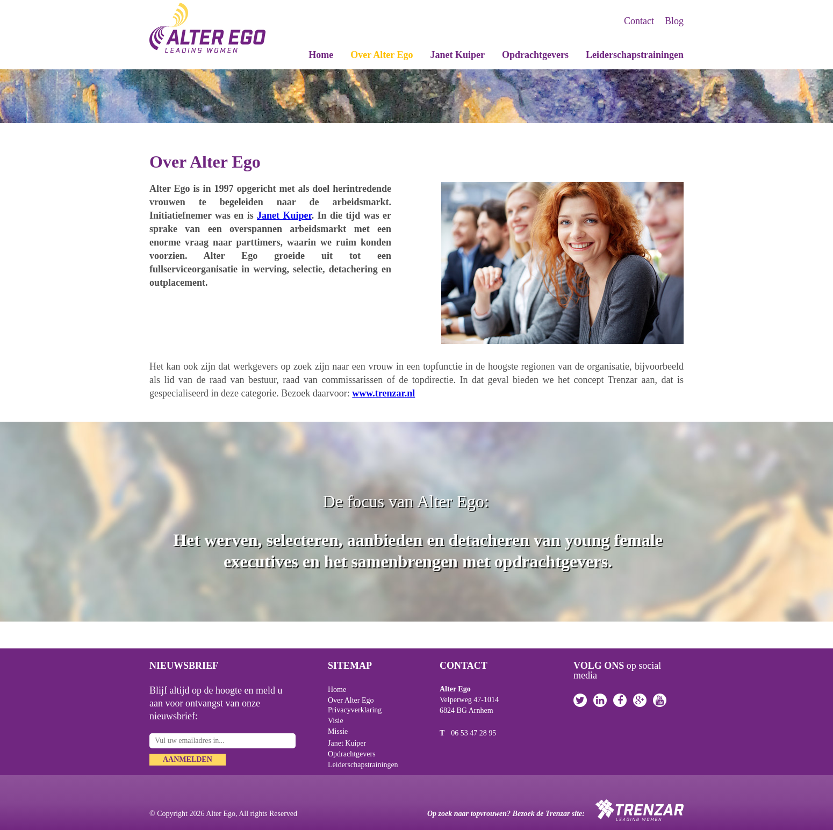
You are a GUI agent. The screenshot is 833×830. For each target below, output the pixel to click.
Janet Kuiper (457, 55)
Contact (639, 21)
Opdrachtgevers (535, 55)
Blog (674, 21)
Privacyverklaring (355, 710)
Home (320, 55)
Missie (338, 731)
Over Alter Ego (381, 55)
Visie (335, 721)
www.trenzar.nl (383, 393)
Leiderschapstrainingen (635, 55)
